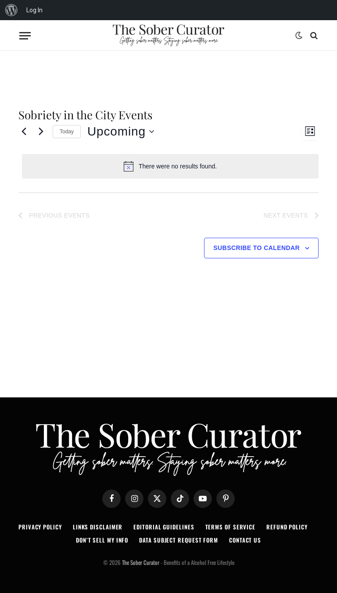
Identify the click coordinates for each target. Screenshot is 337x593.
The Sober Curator (140, 562)
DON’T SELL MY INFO (102, 540)
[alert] (170, 166)
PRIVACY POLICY (40, 526)
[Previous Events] (23, 131)
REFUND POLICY (287, 526)
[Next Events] (41, 131)
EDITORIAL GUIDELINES (163, 526)
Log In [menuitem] (34, 10)
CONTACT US (245, 540)
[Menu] (25, 36)
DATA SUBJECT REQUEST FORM (178, 540)
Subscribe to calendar (256, 247)
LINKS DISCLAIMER (98, 526)
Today (67, 132)
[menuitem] (11, 10)
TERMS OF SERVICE (230, 526)
